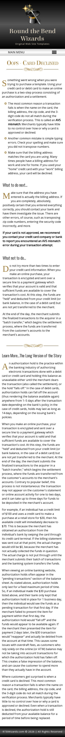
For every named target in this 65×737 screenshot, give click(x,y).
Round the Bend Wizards (32, 34)
